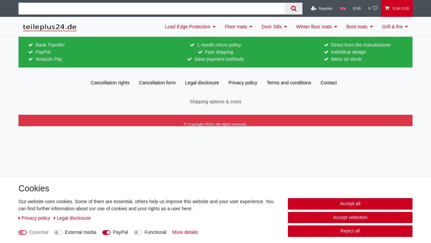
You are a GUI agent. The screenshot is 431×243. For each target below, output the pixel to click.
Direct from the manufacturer (361, 45)
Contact (329, 82)
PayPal (42, 52)
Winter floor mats (314, 26)
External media (80, 232)
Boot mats (357, 26)
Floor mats (236, 26)
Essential (38, 232)
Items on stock (346, 59)
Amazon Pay (48, 59)
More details (185, 232)
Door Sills (272, 26)
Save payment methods (219, 59)
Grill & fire (392, 26)
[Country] (342, 8)
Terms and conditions (289, 82)
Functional (155, 232)
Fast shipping (219, 52)
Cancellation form (157, 82)
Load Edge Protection (187, 26)
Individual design (348, 52)
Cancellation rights (110, 82)
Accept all (350, 203)
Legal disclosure (202, 82)
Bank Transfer (50, 45)
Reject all (350, 231)
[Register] (322, 8)
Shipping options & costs (215, 101)
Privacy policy (243, 82)
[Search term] (152, 9)
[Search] (293, 9)
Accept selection (350, 217)
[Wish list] (373, 8)
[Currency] (357, 8)
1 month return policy (219, 45)
